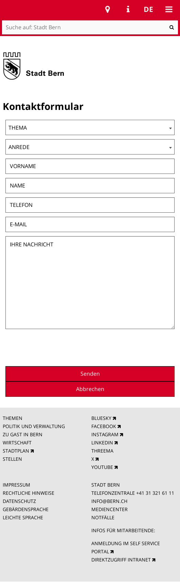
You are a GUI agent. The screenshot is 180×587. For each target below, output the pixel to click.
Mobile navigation (169, 9)
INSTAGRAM (105, 434)
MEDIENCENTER (109, 509)
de (148, 9)
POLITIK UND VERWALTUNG (34, 426)
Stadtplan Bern (107, 9)
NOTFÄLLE (102, 517)
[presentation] (123, 346)
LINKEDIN (102, 442)
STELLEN (12, 459)
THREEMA (102, 450)
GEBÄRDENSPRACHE (26, 509)
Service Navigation (128, 9)
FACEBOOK (103, 426)
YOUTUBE (102, 467)
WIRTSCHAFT (17, 442)
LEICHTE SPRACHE (23, 517)
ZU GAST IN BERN (22, 434)
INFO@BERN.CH (109, 501)
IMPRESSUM (16, 485)
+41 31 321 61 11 (155, 493)
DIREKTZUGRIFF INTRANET (121, 559)
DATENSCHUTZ (19, 501)
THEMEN (12, 418)
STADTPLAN (16, 450)
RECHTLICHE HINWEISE (28, 493)
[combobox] (90, 127)
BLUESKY (101, 418)
